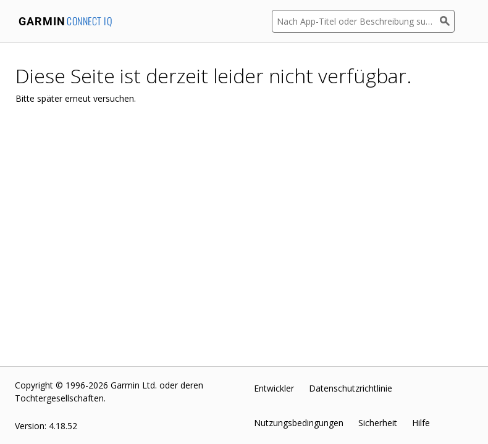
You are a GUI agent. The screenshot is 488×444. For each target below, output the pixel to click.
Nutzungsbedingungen (298, 423)
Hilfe (421, 423)
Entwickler (274, 388)
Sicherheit (377, 423)
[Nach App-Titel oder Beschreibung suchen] (356, 21)
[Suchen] (447, 21)
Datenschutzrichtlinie (350, 388)
